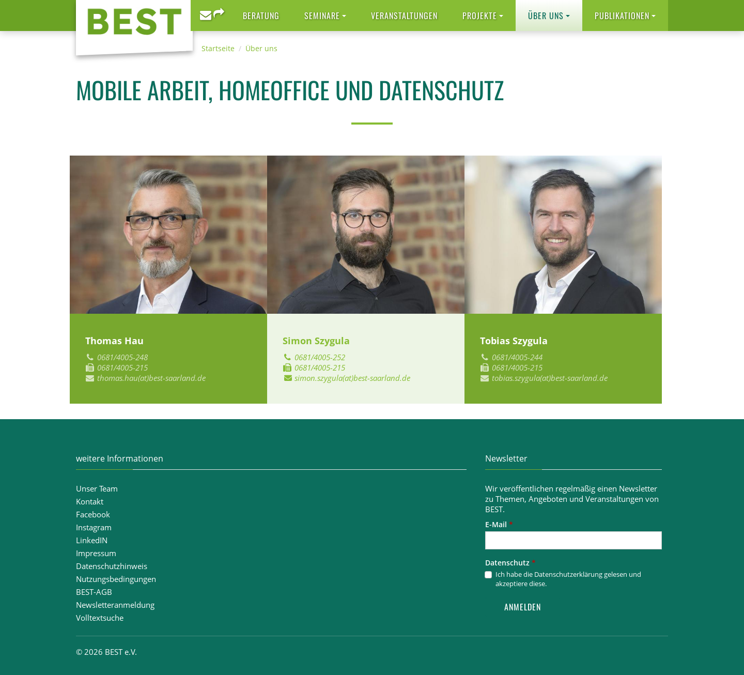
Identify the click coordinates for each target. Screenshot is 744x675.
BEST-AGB (94, 592)
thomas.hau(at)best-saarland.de (151, 378)
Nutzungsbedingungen (116, 579)
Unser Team (97, 488)
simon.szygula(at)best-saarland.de (352, 378)
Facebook (93, 514)
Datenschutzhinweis (111, 566)
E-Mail (499, 524)
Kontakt (89, 501)
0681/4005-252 (320, 357)
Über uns (261, 48)
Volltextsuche (99, 617)
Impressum (96, 553)
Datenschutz (510, 562)
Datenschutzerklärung (568, 574)
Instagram (94, 527)
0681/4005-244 (517, 357)
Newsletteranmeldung (115, 605)
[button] (325, 15)
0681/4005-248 (122, 357)
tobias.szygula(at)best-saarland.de (550, 378)
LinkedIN (91, 540)
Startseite (218, 48)
